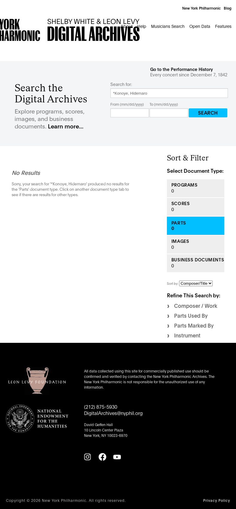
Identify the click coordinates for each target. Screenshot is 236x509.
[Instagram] (87, 457)
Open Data (199, 26)
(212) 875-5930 (100, 406)
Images (180, 241)
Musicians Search (168, 26)
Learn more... (65, 126)
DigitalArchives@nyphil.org (113, 413)
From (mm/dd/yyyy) (127, 104)
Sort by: (173, 283)
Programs (184, 184)
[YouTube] (117, 457)
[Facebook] (102, 457)
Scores (180, 203)
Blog (228, 8)
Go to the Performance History (181, 69)
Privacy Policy (216, 500)
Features (223, 26)
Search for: (121, 84)
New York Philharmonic (201, 8)
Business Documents (197, 259)
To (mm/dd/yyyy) (164, 104)
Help (141, 26)
